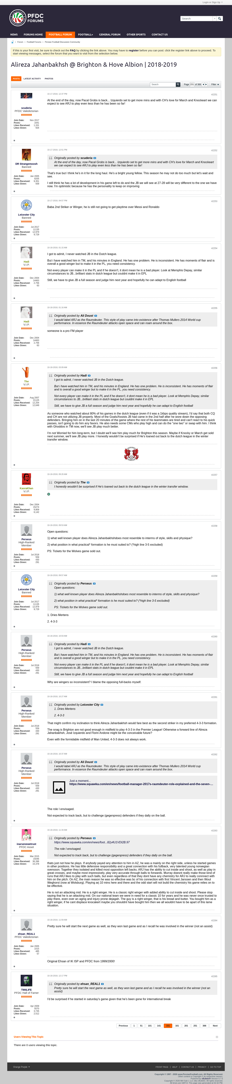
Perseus (26, 539)
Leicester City (26, 214)
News (14, 35)
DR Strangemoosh (26, 163)
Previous (123, 1026)
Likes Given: (20, 128)
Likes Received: (22, 125)
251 (195, 1026)
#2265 (214, 976)
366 (204, 1026)
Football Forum (60, 35)
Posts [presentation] (16, 79)
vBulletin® (206, 1078)
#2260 (214, 636)
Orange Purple (21, 1067)
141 (159, 1026)
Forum (20, 42)
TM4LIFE (26, 989)
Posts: (17, 123)
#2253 (214, 201)
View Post (95, 158)
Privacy (202, 1067)
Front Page (162, 1067)
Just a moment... (80, 780)
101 (150, 1026)
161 (177, 1026)
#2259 (214, 576)
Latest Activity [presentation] (32, 79)
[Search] (198, 18)
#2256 (214, 368)
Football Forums (34, 42)
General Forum (110, 35)
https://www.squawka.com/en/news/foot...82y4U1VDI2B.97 (92, 842)
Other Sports (136, 35)
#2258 (214, 526)
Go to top (215, 1067)
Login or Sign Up (213, 2)
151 (168, 1026)
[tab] (16, 78)
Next (215, 1026)
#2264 (214, 920)
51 (141, 1026)
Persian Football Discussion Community (62, 42)
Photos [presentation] (49, 79)
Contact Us (160, 35)
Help (174, 1067)
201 (186, 1026)
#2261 (214, 697)
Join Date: (19, 120)
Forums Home (33, 35)
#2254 (214, 248)
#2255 (214, 308)
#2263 (214, 830)
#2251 (214, 94)
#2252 (214, 150)
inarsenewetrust (26, 844)
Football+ (85, 35)
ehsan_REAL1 (26, 933)
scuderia (26, 108)
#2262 (214, 754)
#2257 (214, 475)
